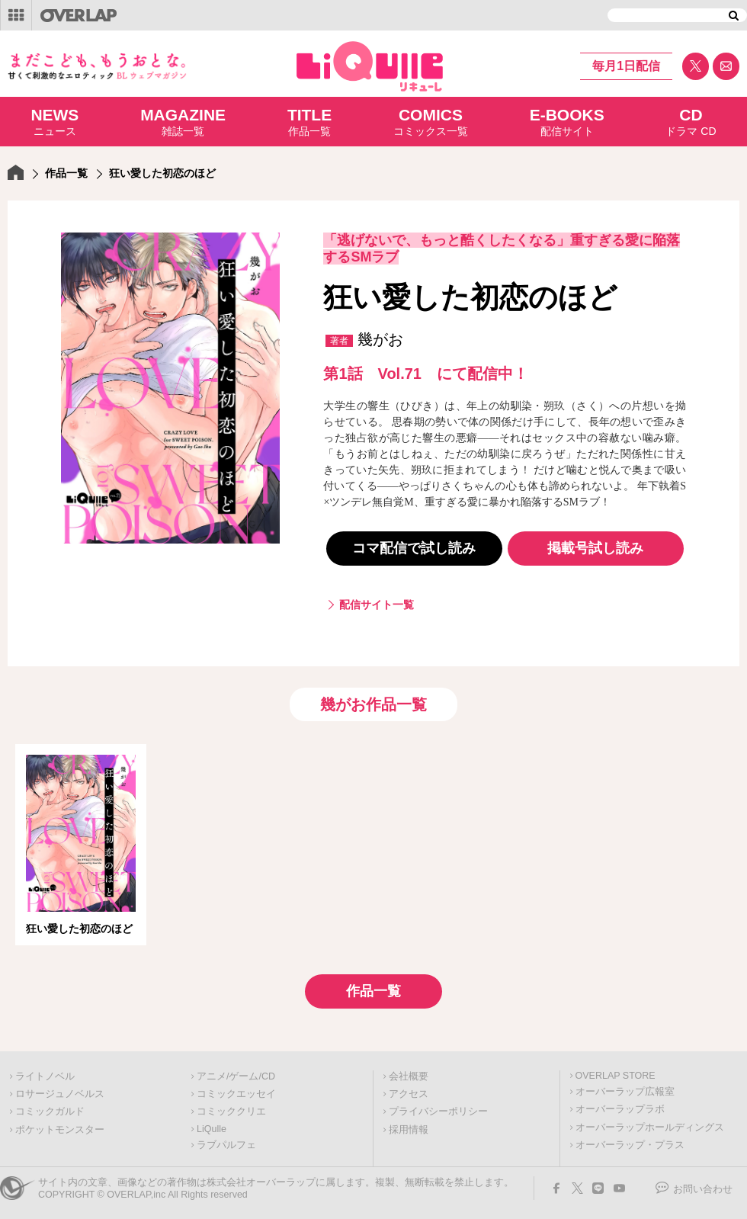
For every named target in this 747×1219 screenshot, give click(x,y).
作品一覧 (309, 121)
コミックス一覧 (430, 121)
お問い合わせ (703, 1189)
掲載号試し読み (595, 548)
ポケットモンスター (59, 1129)
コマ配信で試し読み (414, 548)
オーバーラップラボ (620, 1109)
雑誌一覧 (183, 121)
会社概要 (408, 1076)
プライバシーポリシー (438, 1111)
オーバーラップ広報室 (625, 1091)
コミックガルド (50, 1111)
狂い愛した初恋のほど (79, 928)
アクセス (408, 1094)
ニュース (54, 121)
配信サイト (567, 121)
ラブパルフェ (226, 1145)
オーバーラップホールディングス (649, 1127)
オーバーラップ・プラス (629, 1145)
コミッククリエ (231, 1111)
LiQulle (211, 1129)
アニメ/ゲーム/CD (236, 1076)
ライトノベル (45, 1076)
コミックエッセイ (236, 1094)
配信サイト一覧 (376, 604)
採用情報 (408, 1129)
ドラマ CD (690, 121)
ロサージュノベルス (59, 1094)
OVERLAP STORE (615, 1075)
